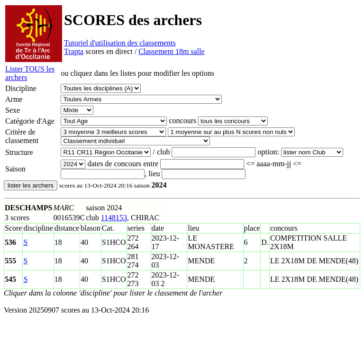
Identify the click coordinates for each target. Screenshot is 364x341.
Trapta (73, 51)
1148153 (114, 218)
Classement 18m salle (171, 51)
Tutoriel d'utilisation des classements (120, 43)
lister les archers (31, 185)
